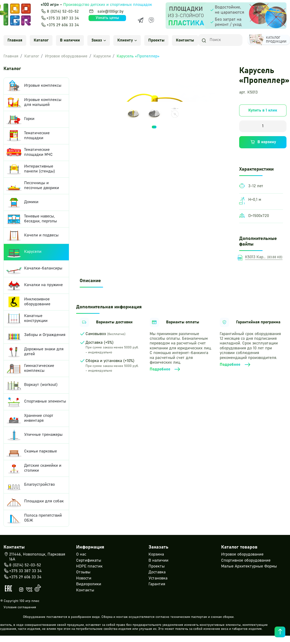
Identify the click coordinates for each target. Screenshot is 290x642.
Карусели (102, 56)
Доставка (157, 572)
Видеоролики (88, 584)
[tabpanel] (133, 112)
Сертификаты (88, 561)
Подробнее (165, 369)
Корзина (156, 554)
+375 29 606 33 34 (63, 25)
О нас (81, 554)
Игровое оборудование (66, 56)
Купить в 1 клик (262, 110)
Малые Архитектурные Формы (249, 566)
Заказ (98, 40)
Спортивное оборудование (246, 561)
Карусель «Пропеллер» (138, 56)
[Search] (220, 40)
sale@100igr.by (110, 12)
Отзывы (83, 572)
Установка (158, 578)
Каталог (41, 40)
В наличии (70, 40)
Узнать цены (107, 18)
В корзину (263, 142)
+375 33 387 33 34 (62, 18)
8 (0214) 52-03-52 (63, 12)
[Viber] (151, 20)
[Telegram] (140, 20)
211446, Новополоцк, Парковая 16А (34, 556)
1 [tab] (154, 127)
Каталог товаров (239, 547)
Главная (14, 40)
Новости (83, 578)
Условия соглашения (20, 607)
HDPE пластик (89, 566)
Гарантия (157, 584)
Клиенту (127, 40)
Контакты (185, 40)
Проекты (156, 40)
